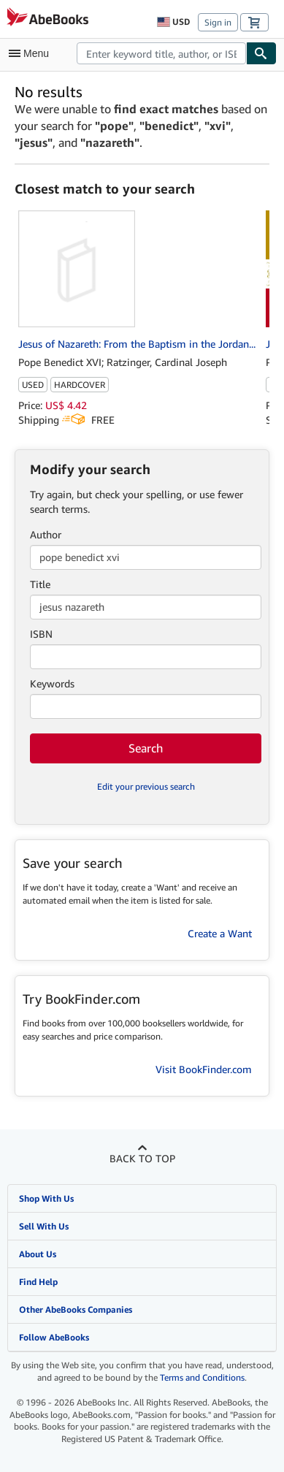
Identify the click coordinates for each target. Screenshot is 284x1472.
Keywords (52, 683)
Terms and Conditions (202, 1377)
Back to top (142, 1158)
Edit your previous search (146, 786)
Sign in (217, 22)
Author (45, 534)
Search (145, 748)
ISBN (41, 634)
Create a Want (220, 933)
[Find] (261, 53)
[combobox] (161, 53)
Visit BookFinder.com (204, 1069)
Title (40, 584)
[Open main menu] (32, 53)
